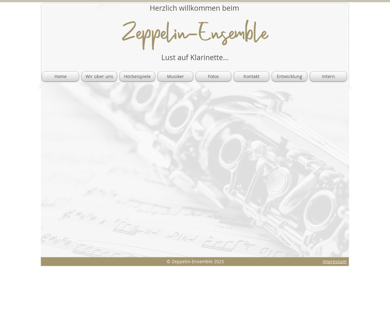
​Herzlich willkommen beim (194, 8)
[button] (175, 76)
